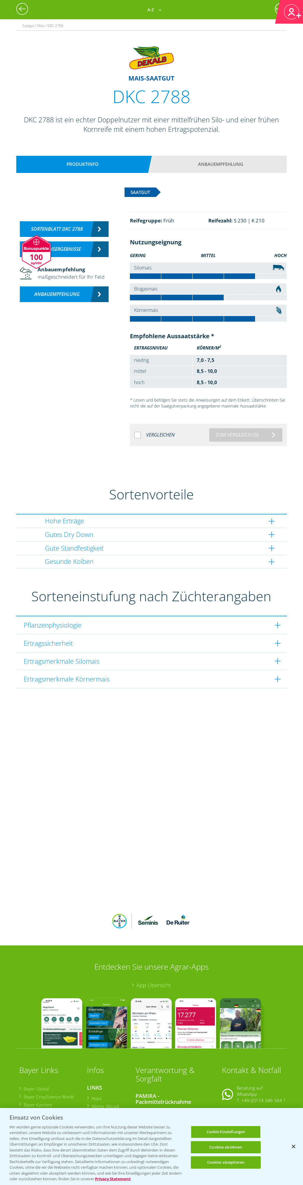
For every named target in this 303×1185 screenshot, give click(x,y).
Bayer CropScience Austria (49, 1074)
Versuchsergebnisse (57, 249)
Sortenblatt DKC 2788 (57, 229)
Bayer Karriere (37, 1066)
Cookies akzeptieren (225, 1162)
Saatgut (98, 1102)
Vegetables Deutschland (47, 1098)
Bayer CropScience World (48, 1058)
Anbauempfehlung (220, 164)
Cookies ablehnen (225, 1147)
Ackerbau (100, 1093)
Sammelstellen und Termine (167, 1073)
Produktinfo (83, 164)
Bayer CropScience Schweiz (50, 1082)
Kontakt (239, 1076)
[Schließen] (293, 1146)
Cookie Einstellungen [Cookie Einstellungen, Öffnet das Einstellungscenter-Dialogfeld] (226, 1131)
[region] (151, 1146)
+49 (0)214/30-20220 (263, 1101)
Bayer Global (36, 1050)
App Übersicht (153, 946)
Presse (30, 1090)
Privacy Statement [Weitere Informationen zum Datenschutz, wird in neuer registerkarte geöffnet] (113, 1178)
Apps (96, 1059)
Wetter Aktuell (105, 1067)
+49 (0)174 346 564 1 (263, 1061)
